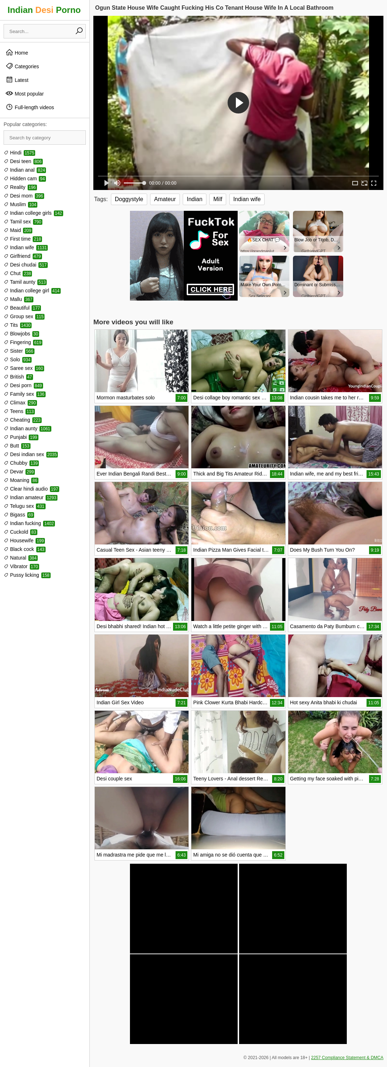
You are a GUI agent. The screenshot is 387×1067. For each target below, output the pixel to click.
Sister (19, 351)
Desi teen (23, 161)
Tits (18, 325)
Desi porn (23, 385)
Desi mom (24, 196)
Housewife (24, 540)
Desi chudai (26, 265)
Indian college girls (33, 213)
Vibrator (21, 566)
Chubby (21, 463)
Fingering (23, 342)
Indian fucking (29, 523)
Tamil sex (23, 221)
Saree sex (24, 368)
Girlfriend (23, 256)
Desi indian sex (31, 454)
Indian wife (26, 247)
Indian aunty (27, 428)
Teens (19, 411)
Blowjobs (21, 334)
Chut (18, 273)
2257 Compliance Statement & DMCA (347, 1057)
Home (16, 52)
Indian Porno (44, 10)
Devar (19, 471)
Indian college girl (32, 290)
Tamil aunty (25, 282)
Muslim (20, 204)
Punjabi (21, 437)
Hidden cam (25, 178)
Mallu (18, 299)
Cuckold (20, 532)
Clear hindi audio (31, 489)
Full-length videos (29, 107)
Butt (17, 446)
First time (23, 239)
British (18, 377)
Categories (22, 66)
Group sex (24, 316)
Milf (217, 199)
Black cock (25, 549)
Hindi (19, 153)
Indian (194, 199)
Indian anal (25, 170)
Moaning (21, 480)
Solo (18, 359)
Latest (16, 80)
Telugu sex (25, 506)
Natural (21, 558)
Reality (20, 187)
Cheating (23, 420)
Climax (20, 402)
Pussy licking (27, 575)
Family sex (25, 394)
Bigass (19, 515)
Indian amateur (30, 497)
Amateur (165, 199)
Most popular (24, 93)
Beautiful (22, 308)
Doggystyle (129, 199)
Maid (18, 230)
